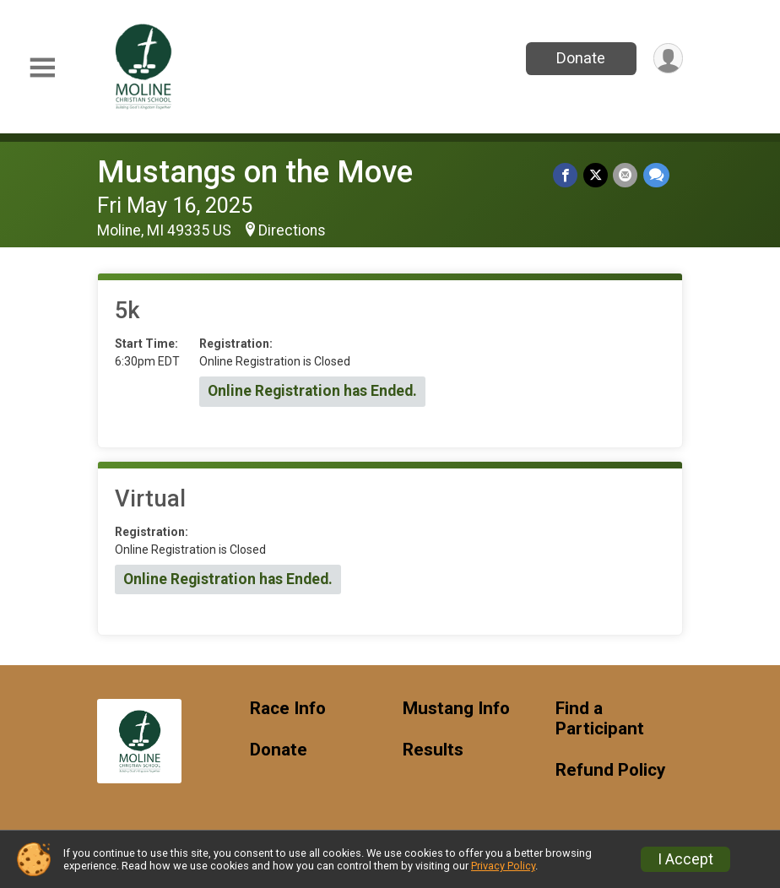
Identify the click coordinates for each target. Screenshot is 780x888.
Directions (292, 230)
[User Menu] (667, 58)
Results (433, 750)
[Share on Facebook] (567, 175)
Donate (579, 58)
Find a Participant (599, 719)
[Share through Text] (656, 175)
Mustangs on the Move (255, 172)
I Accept (685, 859)
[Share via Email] (626, 175)
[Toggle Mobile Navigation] (42, 68)
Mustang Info (456, 708)
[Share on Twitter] (596, 175)
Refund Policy (610, 770)
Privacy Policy (503, 865)
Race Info (288, 708)
